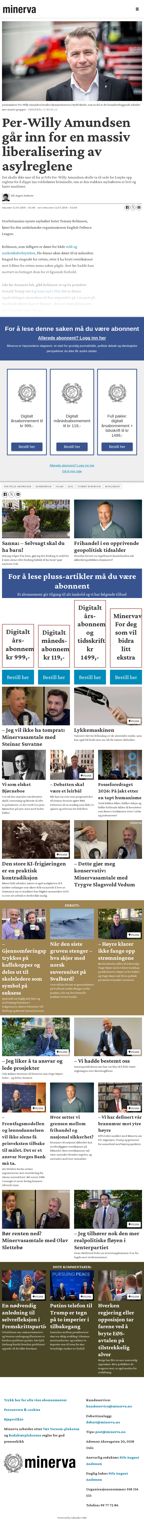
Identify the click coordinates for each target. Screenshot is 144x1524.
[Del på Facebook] (127, 207)
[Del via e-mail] (139, 207)
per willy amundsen (17, 486)
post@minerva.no (110, 1432)
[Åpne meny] (137, 9)
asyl (70, 486)
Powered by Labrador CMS (72, 1517)
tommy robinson (89, 486)
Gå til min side (72, 471)
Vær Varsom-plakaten (61, 1429)
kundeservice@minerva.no (109, 1406)
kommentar (44, 486)
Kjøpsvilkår (13, 1419)
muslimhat (112, 486)
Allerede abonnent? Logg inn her (72, 337)
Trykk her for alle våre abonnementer (35, 1400)
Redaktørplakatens (25, 1435)
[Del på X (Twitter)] (133, 207)
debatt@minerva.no (103, 1422)
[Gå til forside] (67, 9)
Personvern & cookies (22, 1410)
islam (59, 486)
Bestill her (27, 447)
